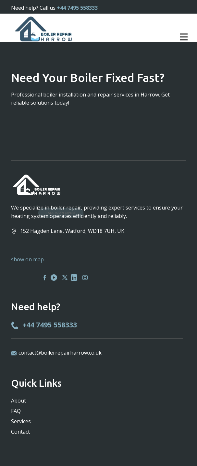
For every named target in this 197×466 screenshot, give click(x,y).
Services (21, 421)
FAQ (16, 411)
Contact (20, 431)
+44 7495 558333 (77, 7)
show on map (27, 259)
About (18, 400)
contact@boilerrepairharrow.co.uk (60, 352)
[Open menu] (159, 37)
